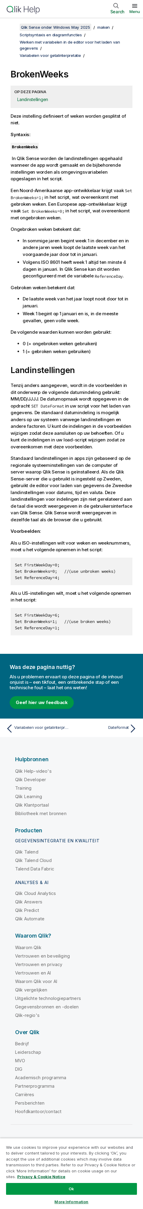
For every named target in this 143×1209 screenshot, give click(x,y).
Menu (134, 11)
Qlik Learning (28, 796)
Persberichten (29, 1103)
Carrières (24, 1094)
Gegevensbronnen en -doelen (47, 1006)
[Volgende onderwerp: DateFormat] (105, 728)
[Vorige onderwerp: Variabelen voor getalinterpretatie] (37, 728)
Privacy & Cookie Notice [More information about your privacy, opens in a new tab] (41, 1176)
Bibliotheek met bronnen (41, 813)
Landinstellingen (32, 99)
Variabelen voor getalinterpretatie (50, 55)
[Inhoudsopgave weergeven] (12, 27)
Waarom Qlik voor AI (36, 981)
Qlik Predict (27, 910)
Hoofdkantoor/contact (38, 1111)
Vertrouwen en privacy (38, 964)
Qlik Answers (28, 901)
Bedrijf (22, 1043)
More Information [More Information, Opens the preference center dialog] (71, 1201)
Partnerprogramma (35, 1086)
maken (103, 27)
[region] (71, 1173)
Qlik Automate (29, 918)
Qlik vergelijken (31, 989)
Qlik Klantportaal (32, 805)
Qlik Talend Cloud (33, 860)
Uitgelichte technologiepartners (48, 998)
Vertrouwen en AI (33, 972)
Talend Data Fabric (34, 868)
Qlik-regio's (27, 1015)
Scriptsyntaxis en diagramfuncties (51, 34)
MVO (20, 1060)
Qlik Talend (26, 851)
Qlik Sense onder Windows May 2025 (55, 27)
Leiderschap (28, 1052)
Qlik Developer (30, 779)
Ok (71, 1188)
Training (23, 788)
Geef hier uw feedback (42, 702)
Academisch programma (40, 1077)
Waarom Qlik (28, 947)
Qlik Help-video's (33, 771)
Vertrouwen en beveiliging (42, 955)
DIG (18, 1069)
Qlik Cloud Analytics (35, 893)
